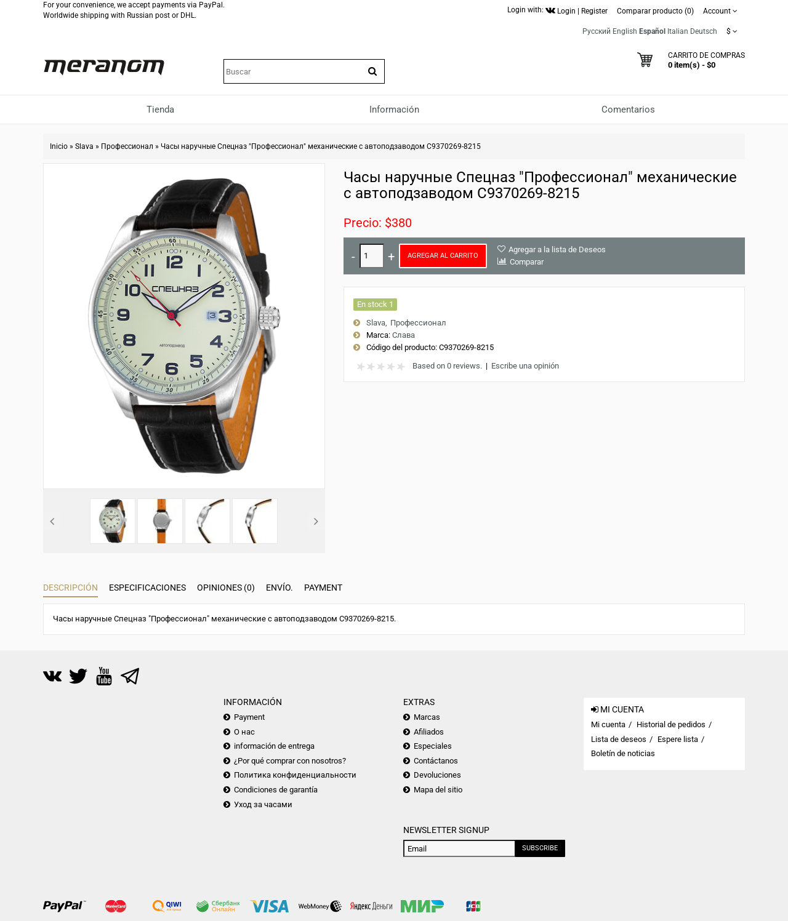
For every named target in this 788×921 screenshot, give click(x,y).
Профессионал (127, 146)
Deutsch (703, 31)
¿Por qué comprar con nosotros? (290, 760)
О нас (244, 731)
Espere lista (677, 739)
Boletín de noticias (623, 753)
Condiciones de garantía (276, 789)
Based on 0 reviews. (447, 365)
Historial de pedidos (671, 724)
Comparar (527, 261)
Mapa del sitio (438, 789)
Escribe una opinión (525, 365)
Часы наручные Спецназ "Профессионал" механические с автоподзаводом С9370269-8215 (321, 146)
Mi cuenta (608, 724)
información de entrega (274, 746)
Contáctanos (436, 760)
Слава (403, 335)
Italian (677, 31)
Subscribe (540, 848)
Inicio (59, 146)
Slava (84, 146)
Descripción (70, 587)
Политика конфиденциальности (295, 774)
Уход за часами (263, 804)
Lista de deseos (618, 739)
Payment (323, 587)
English (625, 31)
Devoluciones (437, 774)
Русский (596, 31)
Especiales (433, 746)
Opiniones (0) (226, 587)
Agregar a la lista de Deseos (557, 249)
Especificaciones (147, 587)
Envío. (279, 587)
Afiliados (429, 731)
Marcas (427, 717)
